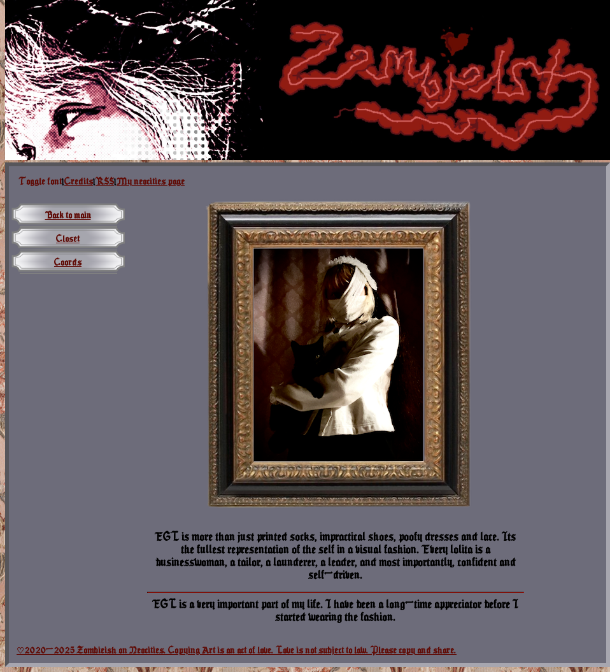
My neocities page (151, 181)
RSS (105, 181)
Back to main (68, 215)
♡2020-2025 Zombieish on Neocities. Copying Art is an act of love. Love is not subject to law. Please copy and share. (237, 650)
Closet (68, 238)
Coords (68, 262)
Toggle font (40, 181)
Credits (78, 181)
